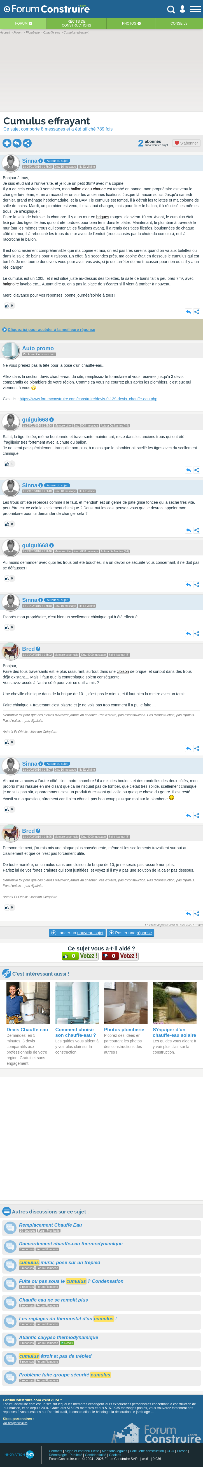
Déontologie (58, 1455)
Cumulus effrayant (46, 121)
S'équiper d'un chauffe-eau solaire (174, 1032)
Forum (21, 23)
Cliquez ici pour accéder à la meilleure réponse (51, 329)
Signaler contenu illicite (82, 1451)
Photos (129, 23)
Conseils (179, 23)
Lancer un (77, 932)
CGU (170, 1451)
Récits (76, 23)
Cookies (115, 1455)
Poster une (130, 932)
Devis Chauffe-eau (27, 1029)
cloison (123, 671)
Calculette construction (147, 1451)
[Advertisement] (101, 1138)
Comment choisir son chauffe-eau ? (75, 1032)
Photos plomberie (124, 1029)
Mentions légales (114, 1451)
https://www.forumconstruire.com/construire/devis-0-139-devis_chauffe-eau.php (88, 399)
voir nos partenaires (15, 1423)
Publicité (75, 1455)
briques (102, 217)
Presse (182, 1451)
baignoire (11, 284)
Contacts (55, 1451)
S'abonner (186, 143)
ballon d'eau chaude (88, 189)
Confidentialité (95, 1455)
